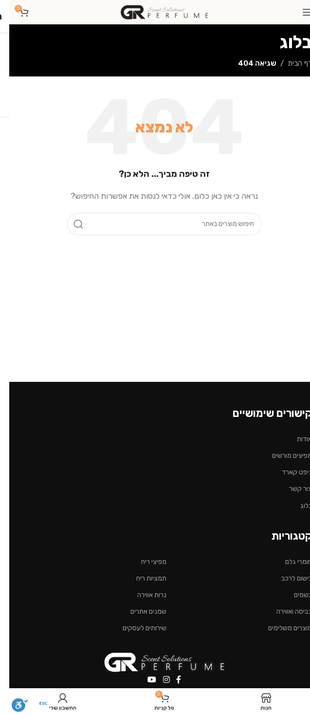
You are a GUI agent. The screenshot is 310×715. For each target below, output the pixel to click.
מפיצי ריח (144, 562)
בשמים (294, 595)
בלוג (297, 506)
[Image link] (155, 661)
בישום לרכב (287, 578)
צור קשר (291, 489)
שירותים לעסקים (135, 628)
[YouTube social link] (142, 679)
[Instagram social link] (157, 679)
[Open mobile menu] (298, 12)
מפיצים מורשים (283, 456)
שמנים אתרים (139, 611)
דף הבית (290, 63)
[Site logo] (155, 11)
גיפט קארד (288, 472)
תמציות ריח (142, 578)
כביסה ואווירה (285, 611)
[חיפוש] (155, 224)
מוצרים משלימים (281, 628)
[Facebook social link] (169, 679)
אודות (295, 439)
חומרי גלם (289, 562)
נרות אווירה (142, 595)
